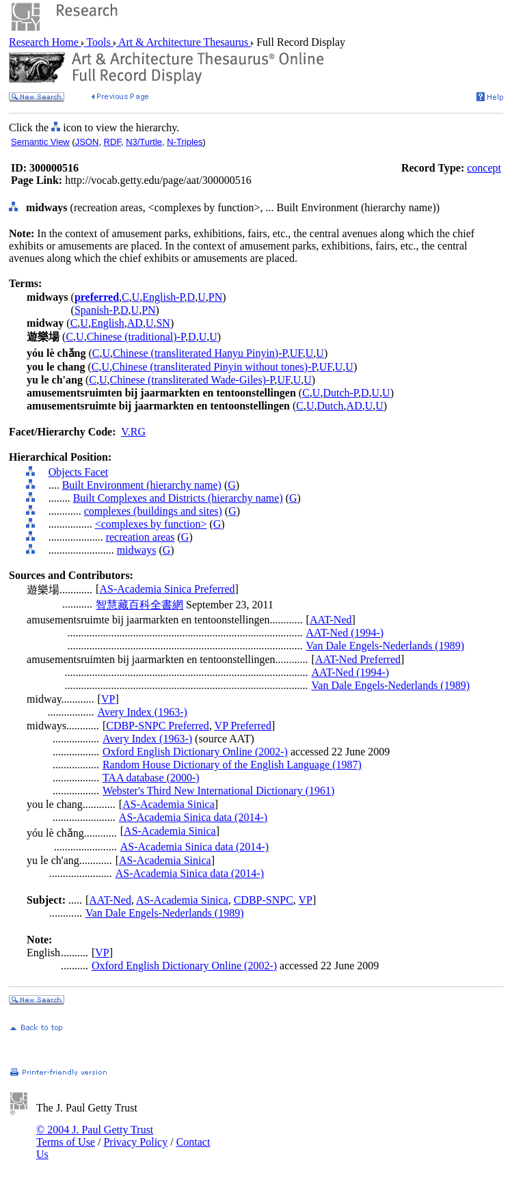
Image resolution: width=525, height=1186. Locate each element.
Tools (98, 42)
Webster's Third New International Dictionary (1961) (218, 790)
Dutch (330, 406)
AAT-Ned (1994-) (345, 632)
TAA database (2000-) (151, 777)
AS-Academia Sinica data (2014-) (193, 817)
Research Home (45, 42)
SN (163, 323)
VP (108, 699)
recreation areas (140, 537)
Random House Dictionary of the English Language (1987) (232, 764)
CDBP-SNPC (263, 900)
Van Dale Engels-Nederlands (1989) (385, 645)
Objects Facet (79, 472)
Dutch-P (340, 393)
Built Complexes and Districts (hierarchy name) (178, 498)
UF (296, 353)
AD (135, 323)
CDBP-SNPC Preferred (157, 725)
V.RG (133, 431)
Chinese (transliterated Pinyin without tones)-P (214, 367)
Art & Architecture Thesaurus (183, 42)
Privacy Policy (135, 1142)
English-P (163, 297)
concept (484, 168)
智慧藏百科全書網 (139, 604)
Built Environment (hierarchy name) (141, 485)
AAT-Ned (331, 619)
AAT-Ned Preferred (358, 659)
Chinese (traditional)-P (136, 336)
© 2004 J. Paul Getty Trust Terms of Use (94, 1136)
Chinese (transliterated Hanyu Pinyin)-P (200, 353)
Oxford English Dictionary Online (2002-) (195, 751)
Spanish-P (96, 310)
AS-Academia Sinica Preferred (166, 589)
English (107, 323)
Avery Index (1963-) (142, 712)
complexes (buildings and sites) (153, 511)
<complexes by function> (151, 524)
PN (215, 297)
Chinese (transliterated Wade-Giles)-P (191, 380)
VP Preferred (243, 725)
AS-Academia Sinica (168, 804)
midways (137, 550)
